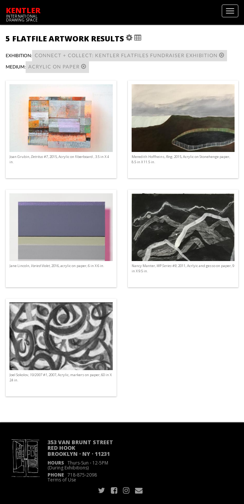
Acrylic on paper (57, 67)
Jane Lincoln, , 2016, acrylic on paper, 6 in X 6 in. (56, 265)
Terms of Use (62, 480)
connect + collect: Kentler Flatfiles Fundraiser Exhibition (129, 55)
